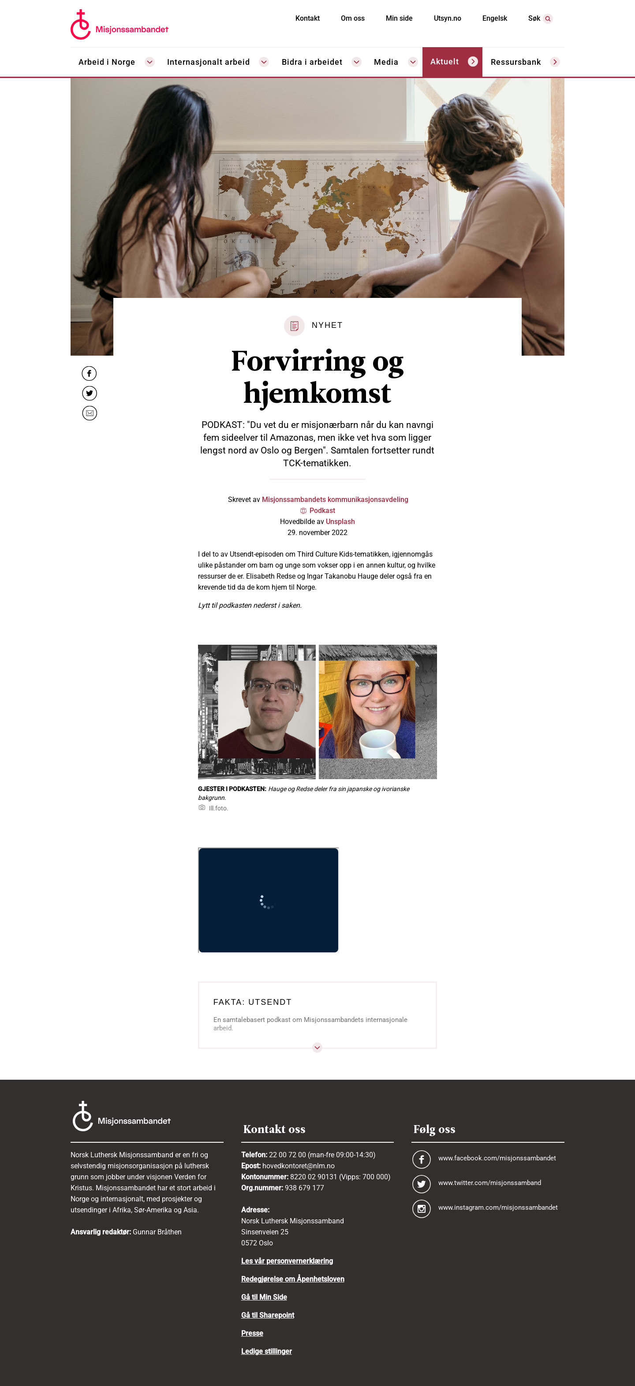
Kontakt (307, 18)
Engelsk (494, 18)
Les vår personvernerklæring (287, 1261)
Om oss (353, 18)
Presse (252, 1333)
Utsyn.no (447, 18)
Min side (399, 18)
